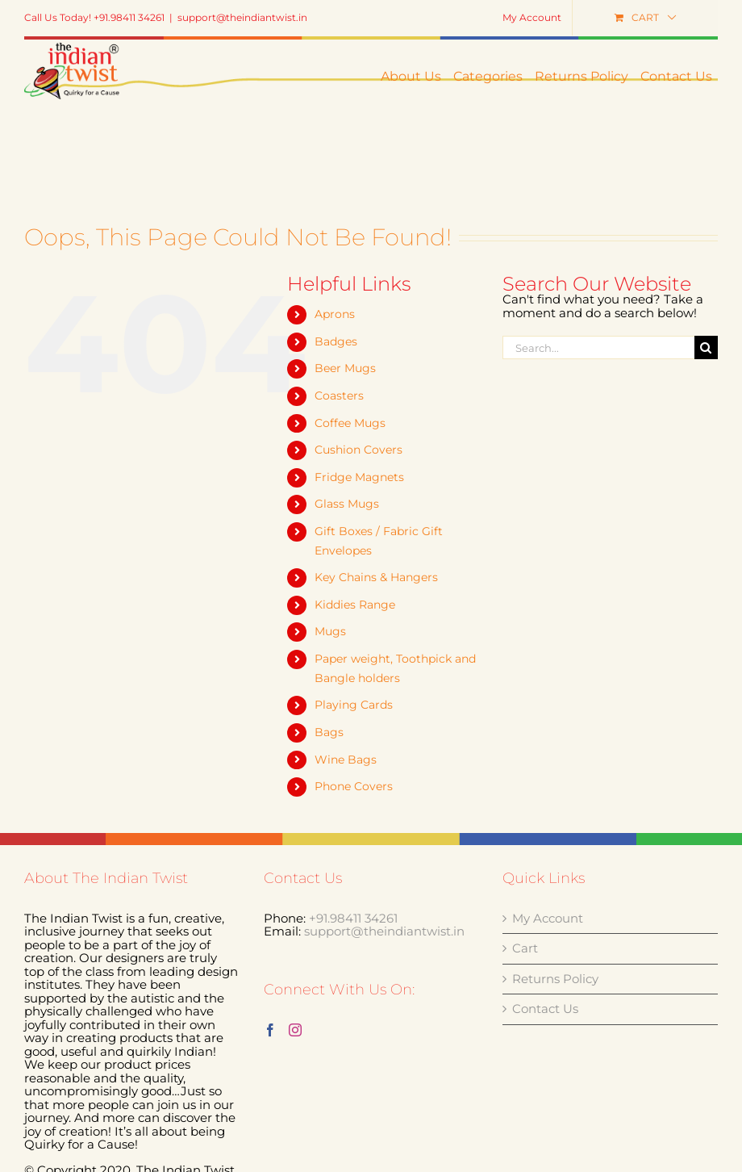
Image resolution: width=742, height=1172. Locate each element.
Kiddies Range (355, 604)
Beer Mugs (345, 368)
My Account (547, 919)
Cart (525, 949)
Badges (336, 341)
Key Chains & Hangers (376, 577)
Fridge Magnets (359, 477)
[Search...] (598, 347)
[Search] (706, 347)
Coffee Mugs (350, 423)
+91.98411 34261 (353, 918)
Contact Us (545, 1009)
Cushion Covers (358, 449)
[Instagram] (295, 1029)
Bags (329, 732)
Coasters (339, 395)
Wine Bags (346, 759)
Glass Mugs (347, 503)
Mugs (330, 631)
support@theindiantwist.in (242, 17)
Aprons (335, 314)
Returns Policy (555, 979)
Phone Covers (354, 786)
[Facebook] (270, 1029)
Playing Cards (354, 704)
